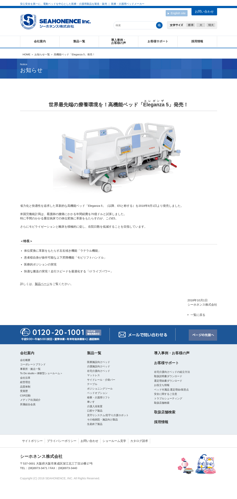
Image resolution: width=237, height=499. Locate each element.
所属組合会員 (27, 404)
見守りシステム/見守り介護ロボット (108, 415)
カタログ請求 (139, 440)
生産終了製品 (94, 424)
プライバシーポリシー (61, 440)
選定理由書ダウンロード (168, 380)
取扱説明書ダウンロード (168, 376)
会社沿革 (25, 377)
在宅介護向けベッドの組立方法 (172, 371)
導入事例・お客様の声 (118, 41)
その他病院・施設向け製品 (102, 419)
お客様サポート (158, 41)
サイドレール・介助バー (101, 379)
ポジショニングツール (100, 388)
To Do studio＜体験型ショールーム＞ (41, 373)
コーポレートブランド (33, 364)
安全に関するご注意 (165, 393)
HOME (27, 54)
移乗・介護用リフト (98, 397)
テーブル (92, 384)
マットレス (93, 375)
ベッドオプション (97, 392)
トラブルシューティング (168, 398)
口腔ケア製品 (94, 410)
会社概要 (25, 360)
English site (177, 13)
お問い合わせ (89, 440)
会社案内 (40, 41)
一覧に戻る (198, 314)
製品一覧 (79, 41)
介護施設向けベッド (98, 366)
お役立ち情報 (161, 385)
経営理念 (25, 382)
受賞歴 (24, 391)
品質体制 (25, 386)
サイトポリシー (32, 440)
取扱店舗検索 (161, 402)
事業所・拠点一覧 (30, 368)
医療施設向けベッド (98, 362)
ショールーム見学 (114, 440)
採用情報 (197, 41)
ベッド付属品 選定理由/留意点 (171, 389)
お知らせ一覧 (42, 54)
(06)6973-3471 (37, 468)
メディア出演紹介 (30, 399)
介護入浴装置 (94, 406)
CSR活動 (25, 395)
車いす (91, 401)
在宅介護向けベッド (98, 370)
